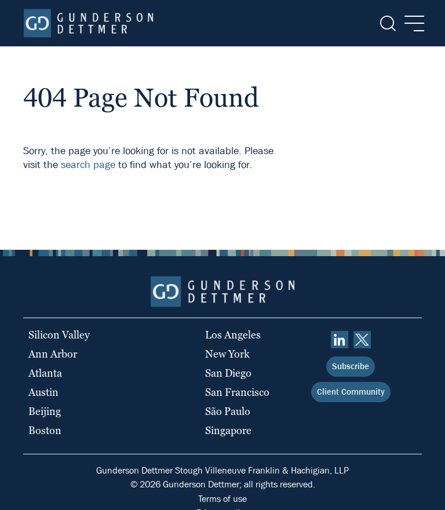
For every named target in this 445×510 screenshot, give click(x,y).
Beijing (44, 411)
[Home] (88, 23)
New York (227, 354)
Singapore (228, 430)
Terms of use (222, 499)
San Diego (228, 373)
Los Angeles (233, 335)
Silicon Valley (59, 335)
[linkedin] (339, 339)
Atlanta (45, 373)
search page (88, 165)
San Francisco (237, 392)
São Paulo (227, 411)
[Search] (386, 23)
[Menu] (411, 23)
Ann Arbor (52, 354)
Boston (44, 430)
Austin (43, 392)
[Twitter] (362, 339)
